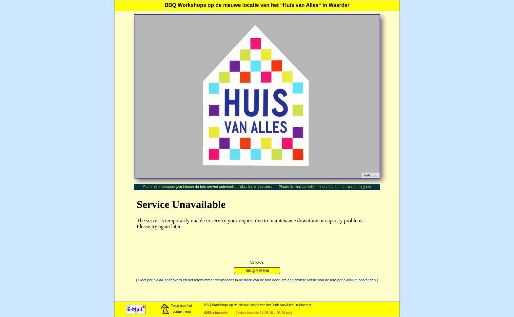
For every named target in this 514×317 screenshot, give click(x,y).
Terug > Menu (257, 270)
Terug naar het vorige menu (176, 309)
